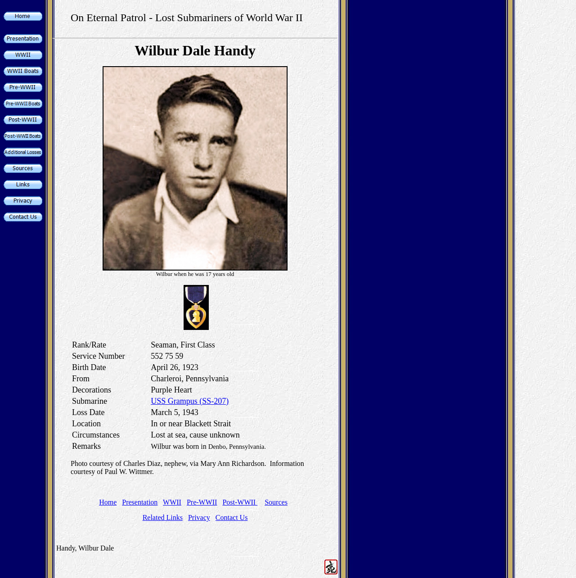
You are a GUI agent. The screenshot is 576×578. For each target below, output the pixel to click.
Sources (276, 502)
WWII (172, 502)
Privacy (199, 517)
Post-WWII (239, 502)
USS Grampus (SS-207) (190, 401)
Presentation (140, 502)
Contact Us (232, 517)
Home (108, 502)
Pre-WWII (202, 502)
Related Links (163, 517)
